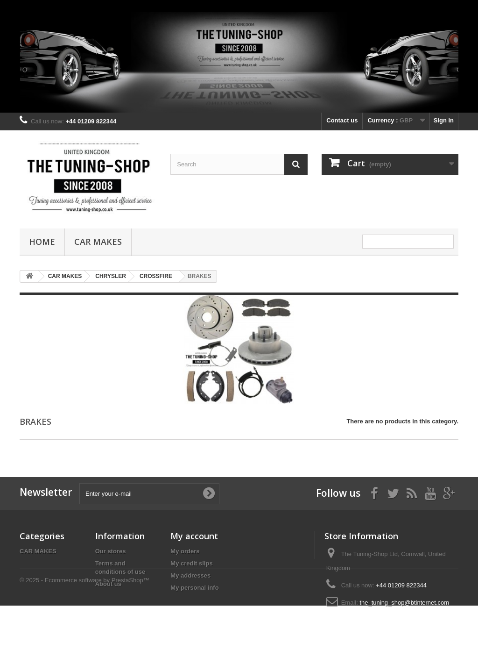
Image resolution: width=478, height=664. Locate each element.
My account (194, 536)
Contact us (342, 120)
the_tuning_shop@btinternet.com (404, 602)
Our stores (110, 551)
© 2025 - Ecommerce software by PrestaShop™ (84, 638)
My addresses (190, 575)
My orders (184, 551)
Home (42, 241)
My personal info (194, 587)
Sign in (444, 120)
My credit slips (191, 563)
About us (108, 583)
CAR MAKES (98, 241)
